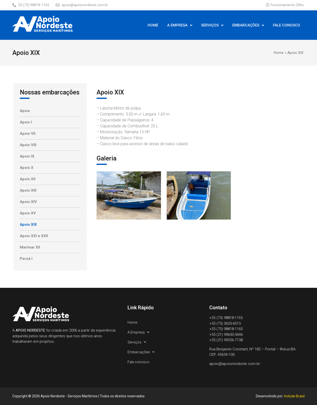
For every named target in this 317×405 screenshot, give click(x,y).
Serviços (212, 25)
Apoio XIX (28, 224)
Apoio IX (27, 156)
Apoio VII (27, 133)
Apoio (25, 111)
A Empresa (179, 25)
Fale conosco (286, 25)
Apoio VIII (28, 145)
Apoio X (26, 167)
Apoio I (26, 122)
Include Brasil (294, 396)
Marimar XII (30, 247)
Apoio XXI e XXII (34, 236)
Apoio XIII (28, 190)
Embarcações (248, 25)
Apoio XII (27, 179)
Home (153, 25)
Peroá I (26, 258)
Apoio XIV (28, 202)
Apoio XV (28, 213)
